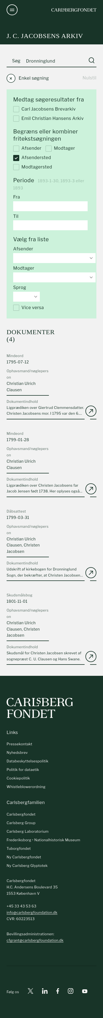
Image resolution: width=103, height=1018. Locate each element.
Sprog (19, 287)
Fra (16, 197)
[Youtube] (84, 992)
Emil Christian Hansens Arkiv (48, 119)
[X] (30, 992)
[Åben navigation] (12, 9)
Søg (16, 60)
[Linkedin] (45, 992)
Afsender (27, 149)
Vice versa (28, 308)
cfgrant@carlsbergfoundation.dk (35, 940)
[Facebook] (57, 992)
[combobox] (54, 258)
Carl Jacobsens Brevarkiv (44, 109)
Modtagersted (32, 167)
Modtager (60, 149)
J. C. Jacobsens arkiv (45, 35)
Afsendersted (32, 158)
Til (15, 216)
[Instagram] (70, 992)
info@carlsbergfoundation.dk (32, 912)
